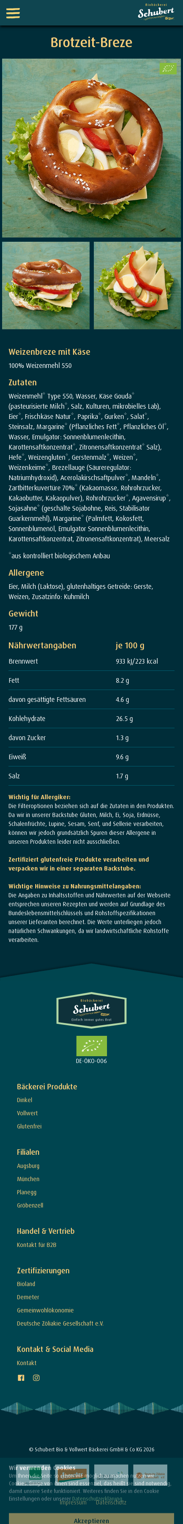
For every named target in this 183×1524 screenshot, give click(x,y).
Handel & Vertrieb (46, 1231)
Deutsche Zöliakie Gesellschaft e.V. (60, 1323)
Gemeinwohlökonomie (45, 1310)
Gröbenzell (30, 1205)
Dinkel (24, 1099)
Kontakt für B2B (36, 1244)
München (28, 1178)
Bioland (26, 1283)
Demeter (28, 1297)
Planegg (27, 1192)
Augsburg (28, 1165)
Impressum (73, 1502)
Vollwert (27, 1113)
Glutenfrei (29, 1126)
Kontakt (27, 1362)
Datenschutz (111, 1502)
